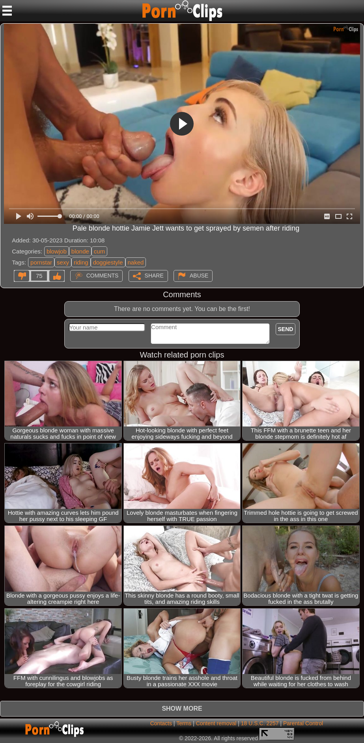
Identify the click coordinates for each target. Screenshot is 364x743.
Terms (183, 723)
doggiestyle (108, 262)
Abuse (199, 275)
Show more (182, 708)
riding (81, 262)
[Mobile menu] (7, 10)
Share (154, 275)
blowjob (57, 251)
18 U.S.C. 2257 (260, 723)
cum (99, 251)
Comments (102, 275)
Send (285, 329)
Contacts (161, 723)
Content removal (216, 723)
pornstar (41, 262)
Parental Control (303, 723)
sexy (63, 262)
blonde (80, 251)
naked (136, 262)
